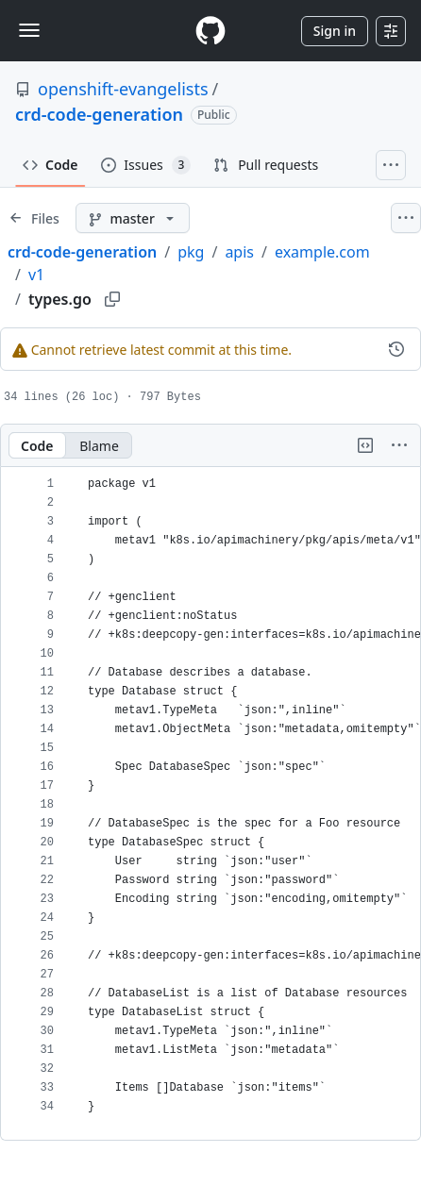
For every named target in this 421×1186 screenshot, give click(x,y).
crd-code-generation (99, 114)
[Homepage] (210, 30)
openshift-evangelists (123, 88)
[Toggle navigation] (29, 30)
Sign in (334, 31)
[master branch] (133, 218)
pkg (190, 252)
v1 (36, 274)
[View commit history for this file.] (396, 349)
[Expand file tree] (34, 218)
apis (239, 252)
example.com (322, 252)
